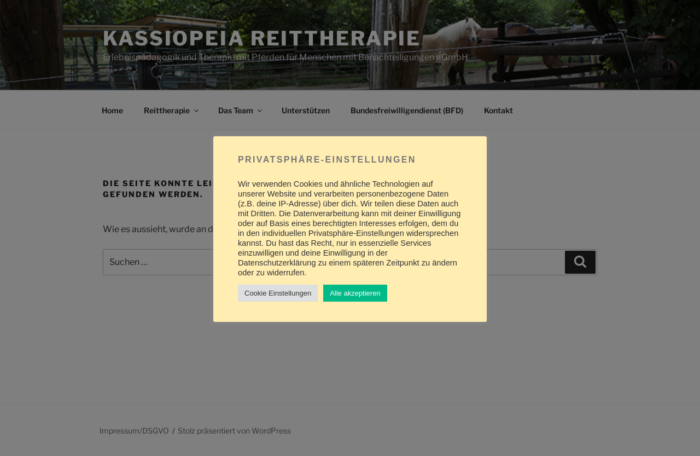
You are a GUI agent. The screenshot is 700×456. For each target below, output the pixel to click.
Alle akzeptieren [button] (355, 293)
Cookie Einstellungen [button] (277, 293)
